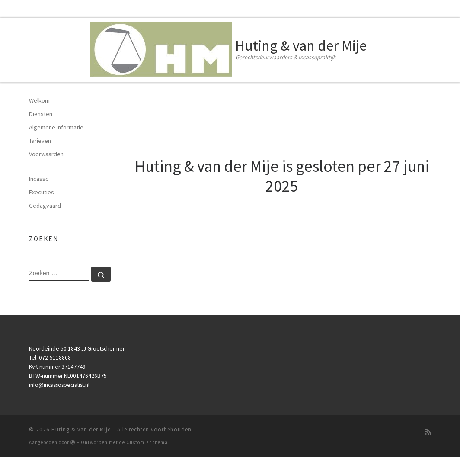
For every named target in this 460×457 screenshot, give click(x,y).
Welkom (39, 100)
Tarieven (40, 141)
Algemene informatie (56, 127)
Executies (41, 192)
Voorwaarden (46, 154)
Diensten (40, 114)
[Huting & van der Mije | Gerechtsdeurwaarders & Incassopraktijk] (161, 48)
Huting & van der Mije (81, 429)
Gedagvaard (45, 205)
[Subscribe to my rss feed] (428, 432)
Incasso (39, 179)
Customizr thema (147, 442)
